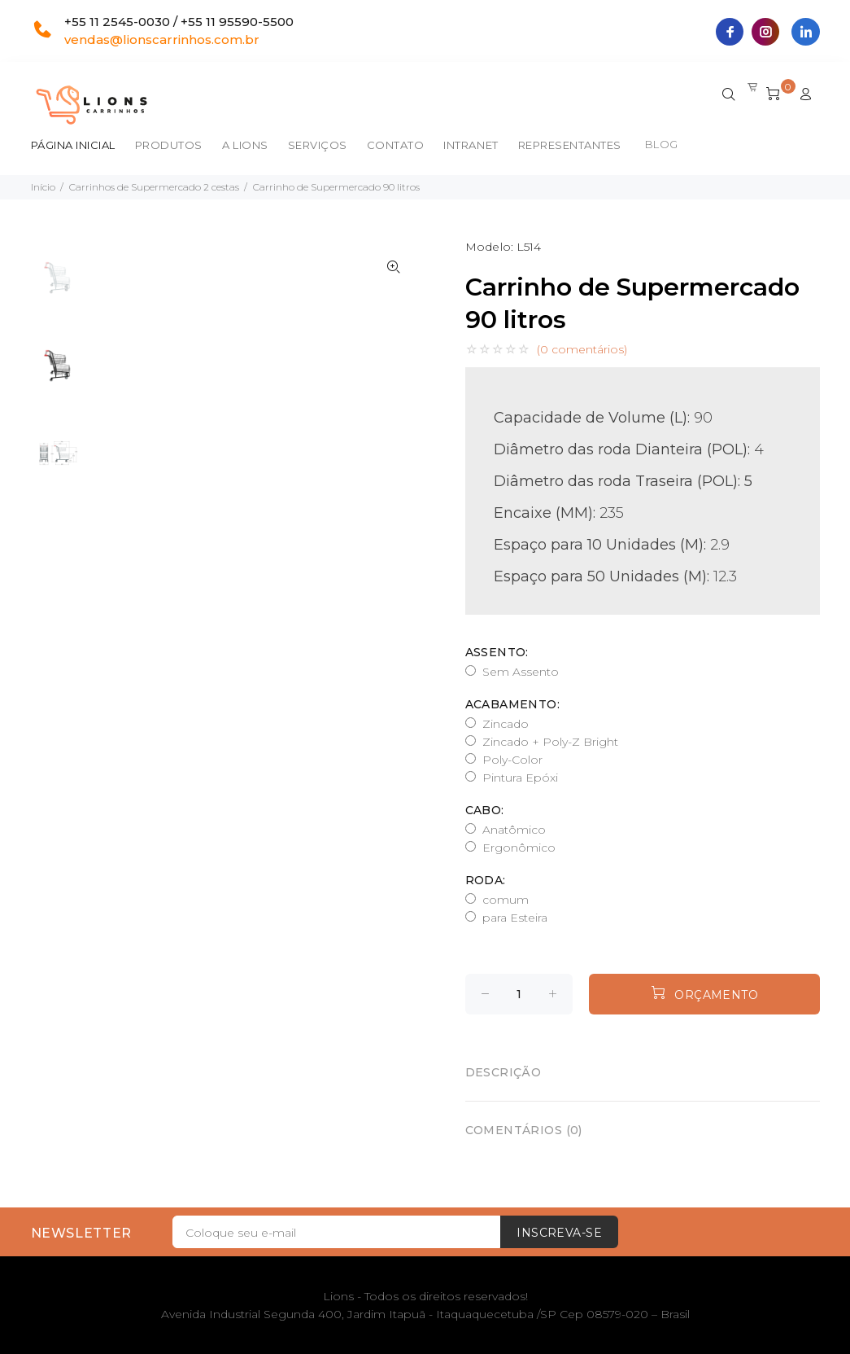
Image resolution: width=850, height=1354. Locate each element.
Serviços (317, 144)
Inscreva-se (559, 1232)
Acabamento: (512, 704)
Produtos (169, 144)
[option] (58, 286)
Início (43, 187)
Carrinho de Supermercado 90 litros (336, 187)
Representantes (569, 144)
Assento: (497, 652)
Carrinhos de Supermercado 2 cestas (154, 187)
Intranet (470, 144)
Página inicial (73, 144)
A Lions (245, 144)
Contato (396, 144)
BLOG (661, 144)
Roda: (485, 880)
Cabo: (484, 810)
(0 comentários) (582, 349)
